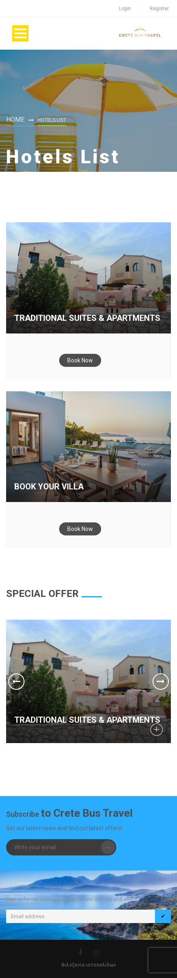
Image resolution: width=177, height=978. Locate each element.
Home (15, 119)
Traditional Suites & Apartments (87, 318)
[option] (88, 681)
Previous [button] (16, 681)
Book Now (80, 360)
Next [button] (161, 681)
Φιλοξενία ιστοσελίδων (88, 965)
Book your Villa (49, 486)
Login (125, 8)
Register (159, 8)
